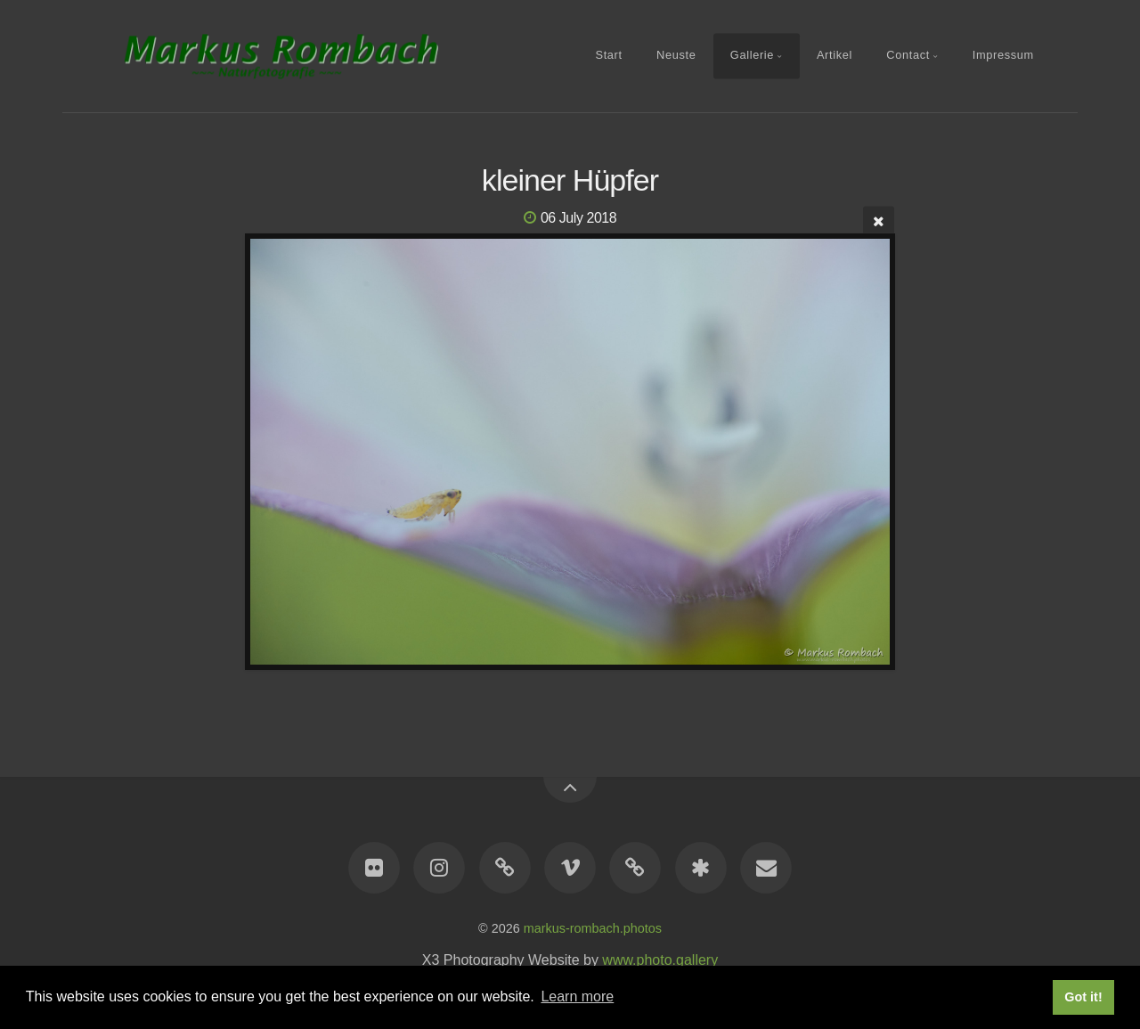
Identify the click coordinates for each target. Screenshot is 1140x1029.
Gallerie (752, 54)
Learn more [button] (577, 996)
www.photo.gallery (660, 960)
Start (608, 54)
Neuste (676, 54)
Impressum (1003, 54)
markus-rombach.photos (593, 928)
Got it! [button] (1083, 997)
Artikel (834, 54)
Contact (908, 54)
